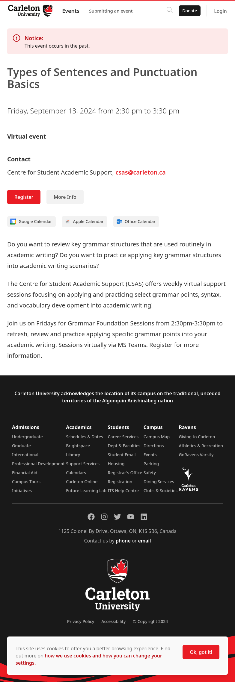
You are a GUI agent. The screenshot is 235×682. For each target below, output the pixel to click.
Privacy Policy (80, 621)
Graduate (21, 445)
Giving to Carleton (197, 436)
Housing (116, 463)
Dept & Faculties (124, 445)
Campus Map (157, 436)
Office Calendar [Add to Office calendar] (136, 222)
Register (23, 197)
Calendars (76, 472)
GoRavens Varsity (196, 454)
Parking (151, 463)
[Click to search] (168, 10)
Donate (188, 10)
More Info (65, 197)
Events (72, 10)
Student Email (122, 454)
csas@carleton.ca (140, 172)
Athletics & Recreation (201, 445)
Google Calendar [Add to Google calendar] (31, 222)
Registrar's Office (125, 472)
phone (124, 540)
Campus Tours (26, 481)
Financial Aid (24, 472)
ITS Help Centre (123, 490)
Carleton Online (81, 481)
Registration (120, 481)
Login (219, 11)
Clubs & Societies (160, 490)
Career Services (123, 436)
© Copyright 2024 (150, 621)
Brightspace (78, 445)
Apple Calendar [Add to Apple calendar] (84, 222)
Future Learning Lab (86, 490)
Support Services (83, 463)
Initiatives (22, 490)
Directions (154, 445)
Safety (150, 472)
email (144, 540)
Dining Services (159, 481)
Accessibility (113, 621)
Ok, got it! (201, 652)
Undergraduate (27, 436)
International (25, 454)
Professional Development (38, 463)
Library (73, 454)
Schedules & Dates (84, 436)
